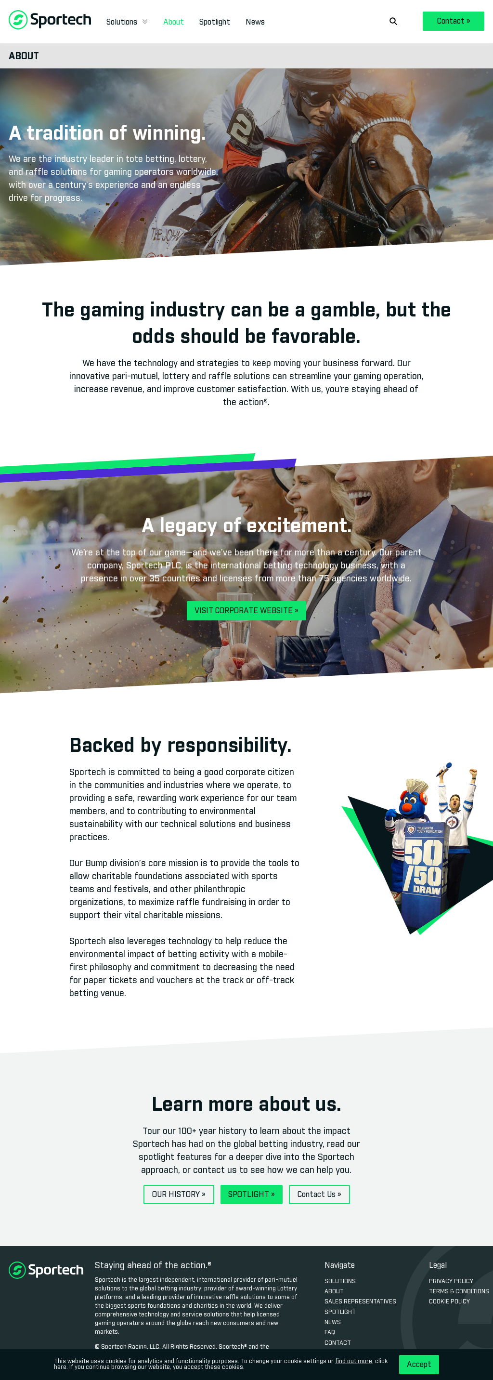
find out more (353, 1362)
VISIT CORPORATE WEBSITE (246, 611)
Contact (453, 21)
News (255, 22)
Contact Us (319, 1194)
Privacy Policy (451, 1282)
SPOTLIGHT (251, 1194)
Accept (419, 1364)
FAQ (329, 1333)
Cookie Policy (449, 1302)
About (173, 22)
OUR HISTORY (179, 1194)
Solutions (127, 22)
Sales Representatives (360, 1302)
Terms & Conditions (459, 1292)
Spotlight (214, 22)
